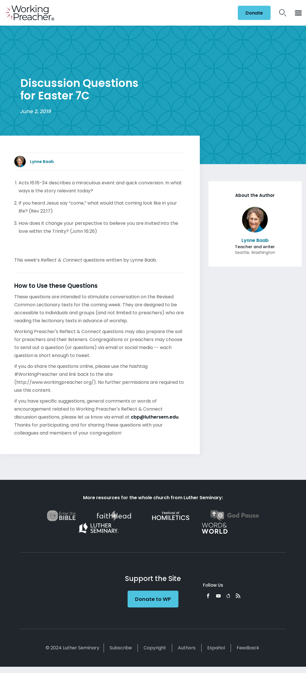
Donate (254, 13)
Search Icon (282, 13)
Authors (187, 648)
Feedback (248, 648)
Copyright (155, 648)
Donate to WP (153, 599)
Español (216, 648)
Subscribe (121, 648)
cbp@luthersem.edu (154, 417)
